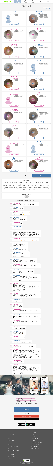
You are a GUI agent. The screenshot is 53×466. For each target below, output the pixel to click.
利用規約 (9, 449)
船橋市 (11, 188)
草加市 (10, 186)
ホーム (9, 434)
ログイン (34, 436)
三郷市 (32, 186)
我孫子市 (40, 188)
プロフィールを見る (14, 24)
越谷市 (15, 186)
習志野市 (25, 188)
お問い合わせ (35, 439)
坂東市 (20, 184)
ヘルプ (33, 441)
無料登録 (34, 434)
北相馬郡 (34, 184)
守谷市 (15, 184)
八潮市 (27, 186)
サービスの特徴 (11, 436)
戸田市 (23, 186)
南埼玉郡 (42, 186)
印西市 (24, 191)
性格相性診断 (35, 447)
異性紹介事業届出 (11, 457)
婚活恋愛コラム (35, 449)
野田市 (20, 188)
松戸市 (15, 188)
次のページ (41, 176)
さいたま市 (40, 184)
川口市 (46, 184)
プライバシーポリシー (12, 453)
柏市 (30, 188)
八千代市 (35, 188)
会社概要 (9, 459)
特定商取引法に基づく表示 (13, 451)
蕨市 (19, 186)
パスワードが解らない (37, 443)
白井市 (29, 191)
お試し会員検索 (11, 441)
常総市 (6, 184)
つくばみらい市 (27, 184)
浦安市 (20, 191)
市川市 (6, 188)
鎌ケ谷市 (46, 188)
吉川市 (37, 186)
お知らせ (9, 445)
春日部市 (5, 186)
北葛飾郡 (48, 186)
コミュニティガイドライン (13, 447)
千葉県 (26, 197)
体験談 (9, 439)
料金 (9, 438)
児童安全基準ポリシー (12, 455)
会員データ (10, 443)
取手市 (11, 184)
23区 (33, 191)
